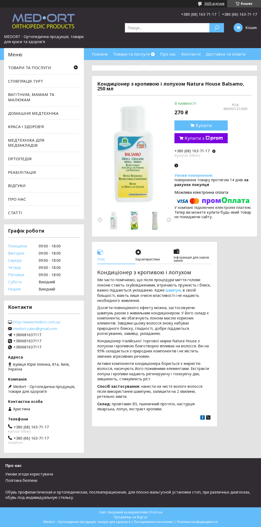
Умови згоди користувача (29, 474)
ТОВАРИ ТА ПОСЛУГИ (29, 67)
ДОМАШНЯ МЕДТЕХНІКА (33, 113)
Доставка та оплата (225, 54)
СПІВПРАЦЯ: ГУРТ (25, 81)
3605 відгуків (214, 3)
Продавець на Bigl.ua (130, 517)
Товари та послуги (131, 54)
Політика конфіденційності (197, 522)
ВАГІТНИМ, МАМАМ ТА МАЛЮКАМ (31, 97)
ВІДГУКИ (17, 185)
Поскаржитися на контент (153, 522)
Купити (203, 125)
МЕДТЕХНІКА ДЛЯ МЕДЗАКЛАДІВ (26, 142)
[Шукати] (216, 27)
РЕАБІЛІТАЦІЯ (22, 172)
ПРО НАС (17, 199)
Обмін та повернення (162, 66)
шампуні (173, 290)
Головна (100, 54)
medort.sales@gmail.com (35, 328)
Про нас (168, 54)
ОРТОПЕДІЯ (20, 158)
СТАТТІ (15, 212)
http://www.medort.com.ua (36, 322)
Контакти (191, 54)
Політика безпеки (21, 480)
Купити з (204, 138)
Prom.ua (156, 512)
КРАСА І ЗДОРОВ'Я (26, 126)
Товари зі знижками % (114, 66)
